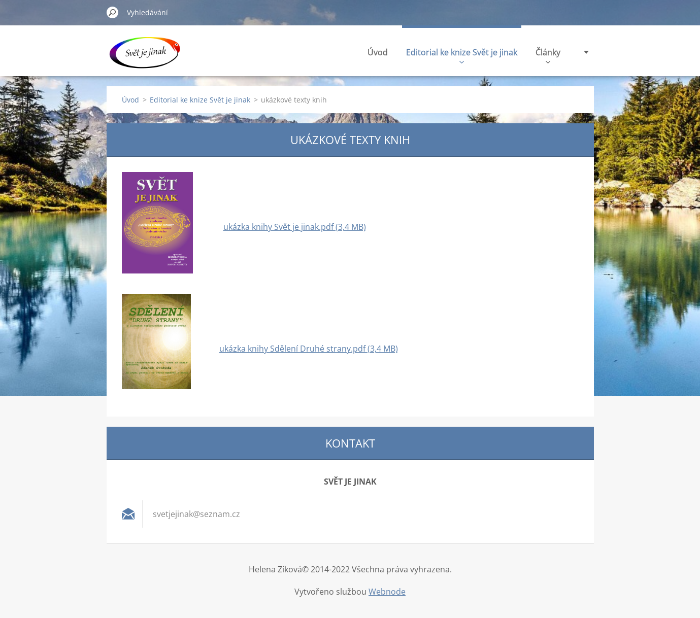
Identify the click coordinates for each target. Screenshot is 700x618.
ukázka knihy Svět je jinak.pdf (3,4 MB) (294, 226)
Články (547, 55)
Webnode (387, 591)
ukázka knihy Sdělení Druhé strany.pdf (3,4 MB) (308, 348)
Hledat (113, 12)
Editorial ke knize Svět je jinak (461, 55)
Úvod (378, 52)
